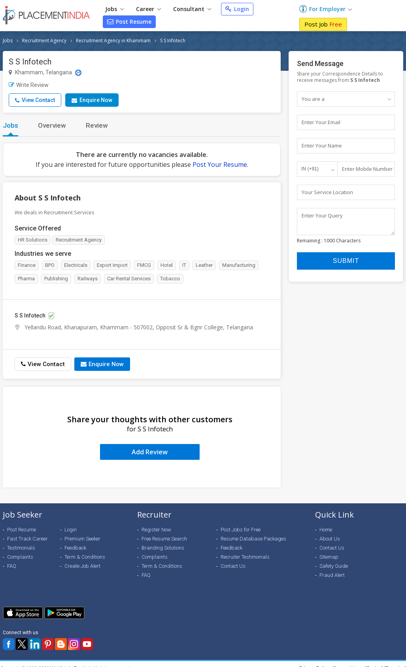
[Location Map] (78, 73)
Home (325, 530)
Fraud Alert (332, 575)
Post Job (323, 24)
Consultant (192, 9)
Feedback (75, 548)
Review (97, 125)
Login (237, 9)
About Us (329, 539)
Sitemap (328, 557)
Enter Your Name (322, 145)
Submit (346, 264)
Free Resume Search (164, 539)
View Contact (35, 100)
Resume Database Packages (253, 539)
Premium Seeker (82, 539)
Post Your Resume (220, 164)
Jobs (114, 9)
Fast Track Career (27, 539)
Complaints (20, 557)
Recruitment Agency (44, 40)
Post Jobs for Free (241, 530)
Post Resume (129, 21)
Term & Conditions (84, 557)
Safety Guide (333, 566)
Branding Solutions (163, 548)
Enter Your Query (322, 215)
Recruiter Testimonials (245, 557)
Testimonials (21, 548)
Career (148, 9)
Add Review (150, 452)
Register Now (156, 530)
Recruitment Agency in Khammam (113, 40)
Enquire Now (92, 100)
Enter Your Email (321, 122)
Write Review (29, 85)
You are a (313, 98)
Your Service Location (327, 192)
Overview (52, 125)
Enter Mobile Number (367, 168)
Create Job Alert (82, 566)
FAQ (11, 566)
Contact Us (233, 566)
